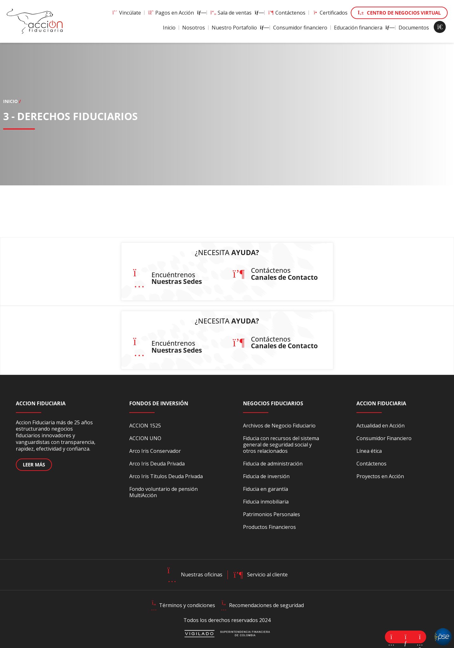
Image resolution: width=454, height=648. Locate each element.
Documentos (414, 27)
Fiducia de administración (273, 463)
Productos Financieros (269, 526)
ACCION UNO (145, 438)
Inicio (169, 27)
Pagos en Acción (175, 12)
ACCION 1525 (145, 425)
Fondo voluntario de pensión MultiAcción (163, 492)
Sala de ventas (235, 12)
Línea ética (369, 450)
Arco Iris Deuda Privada (157, 463)
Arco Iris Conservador (155, 450)
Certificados (330, 12)
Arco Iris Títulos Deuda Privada (166, 476)
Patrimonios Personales (271, 514)
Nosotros (193, 27)
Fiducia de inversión (266, 476)
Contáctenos (286, 12)
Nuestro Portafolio (239, 27)
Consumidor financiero (300, 27)
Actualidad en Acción (380, 425)
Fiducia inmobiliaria (266, 501)
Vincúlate (126, 12)
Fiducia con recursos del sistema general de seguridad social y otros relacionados (281, 444)
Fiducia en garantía (265, 488)
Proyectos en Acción (380, 476)
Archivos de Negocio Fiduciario (279, 425)
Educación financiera (363, 27)
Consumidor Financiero (384, 438)
